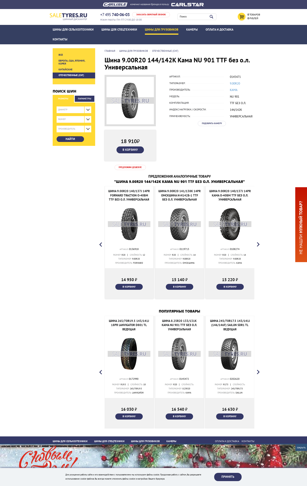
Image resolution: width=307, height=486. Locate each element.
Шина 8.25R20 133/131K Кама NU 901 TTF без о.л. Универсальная (179, 325)
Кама (233, 90)
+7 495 (115, 14)
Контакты (60, 39)
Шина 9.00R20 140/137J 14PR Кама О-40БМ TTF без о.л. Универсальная (230, 195)
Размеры (63, 98)
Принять (227, 477)
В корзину (130, 150)
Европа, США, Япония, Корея (72, 62)
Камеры (192, 29)
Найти (70, 139)
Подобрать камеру (212, 123)
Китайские (65, 69)
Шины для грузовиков (161, 29)
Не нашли (301, 227)
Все (61, 54)
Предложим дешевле (130, 167)
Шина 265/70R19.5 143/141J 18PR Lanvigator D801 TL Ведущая (129, 325)
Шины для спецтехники (119, 29)
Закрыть (301, 447)
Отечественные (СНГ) (71, 75)
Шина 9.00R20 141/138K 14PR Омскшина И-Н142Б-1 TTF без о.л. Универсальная (179, 195)
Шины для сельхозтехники (73, 29)
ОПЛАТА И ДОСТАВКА (219, 29)
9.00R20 (235, 83)
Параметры (84, 98)
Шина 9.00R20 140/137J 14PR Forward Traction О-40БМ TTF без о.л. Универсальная (129, 195)
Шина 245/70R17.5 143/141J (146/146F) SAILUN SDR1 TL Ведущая (230, 325)
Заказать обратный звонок (151, 14)
